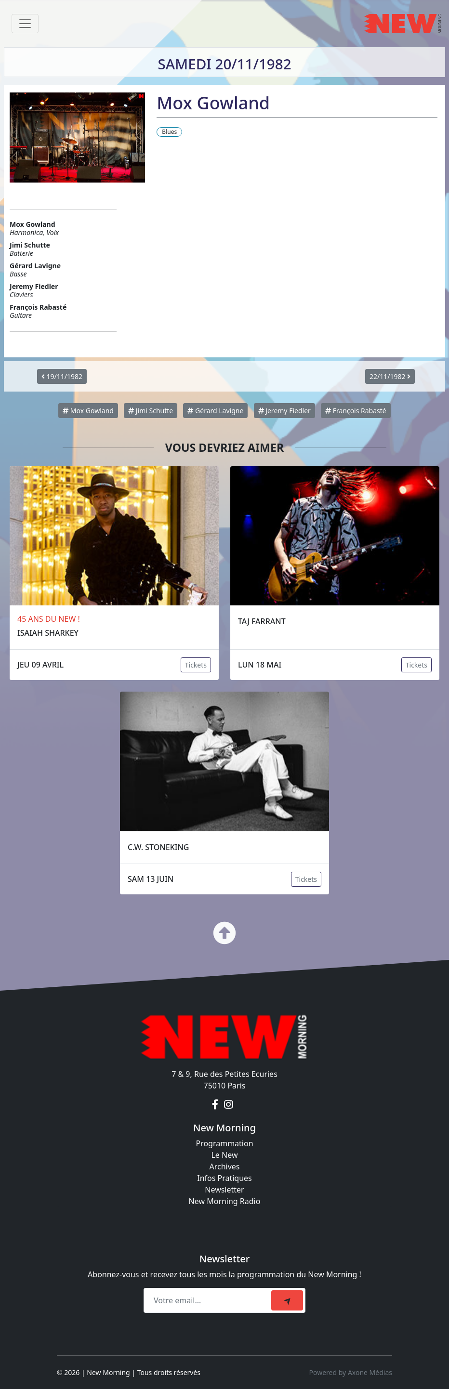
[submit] (287, 1300)
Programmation (224, 1143)
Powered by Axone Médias (350, 1372)
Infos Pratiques (224, 1178)
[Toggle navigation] (25, 23)
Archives (224, 1166)
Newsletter (224, 1189)
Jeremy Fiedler (284, 410)
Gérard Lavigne (215, 410)
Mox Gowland (88, 410)
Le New (224, 1155)
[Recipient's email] (209, 1300)
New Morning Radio (225, 1201)
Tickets (196, 664)
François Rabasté (355, 410)
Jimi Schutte (150, 410)
